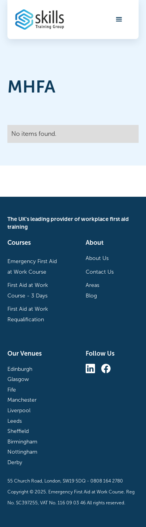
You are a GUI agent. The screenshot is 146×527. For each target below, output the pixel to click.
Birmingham (22, 441)
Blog (91, 295)
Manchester (22, 400)
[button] (119, 19)
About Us (97, 258)
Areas (92, 285)
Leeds (14, 421)
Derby (14, 462)
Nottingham (22, 452)
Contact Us (100, 272)
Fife (11, 389)
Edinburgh (19, 369)
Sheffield (18, 431)
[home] (39, 19)
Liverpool (18, 410)
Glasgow (18, 379)
